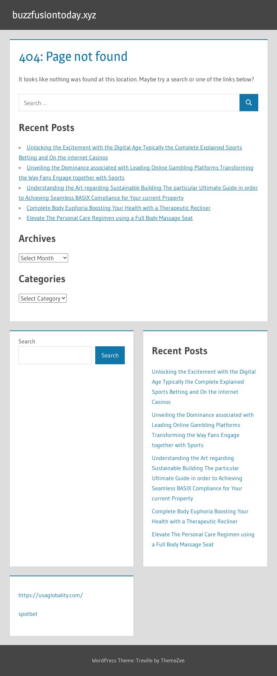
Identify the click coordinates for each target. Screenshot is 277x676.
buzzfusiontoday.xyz (54, 15)
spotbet (28, 613)
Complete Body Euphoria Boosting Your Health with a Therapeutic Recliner (119, 207)
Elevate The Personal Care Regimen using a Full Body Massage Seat (110, 217)
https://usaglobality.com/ (50, 595)
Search (26, 341)
